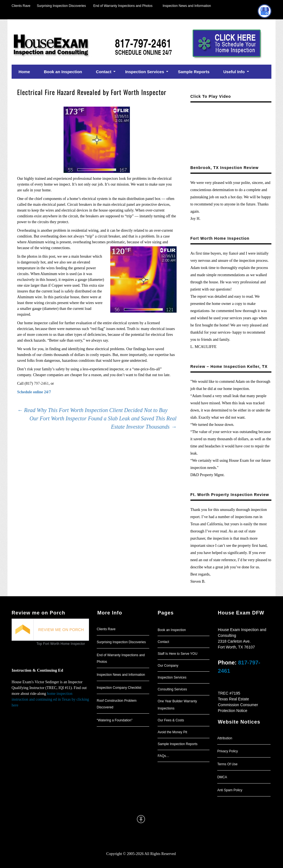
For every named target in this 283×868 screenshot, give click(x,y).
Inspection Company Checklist (119, 688)
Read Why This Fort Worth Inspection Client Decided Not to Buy (92, 410)
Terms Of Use (227, 764)
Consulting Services (172, 689)
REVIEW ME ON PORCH (61, 629)
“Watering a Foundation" (114, 720)
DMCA (222, 777)
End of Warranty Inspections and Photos (124, 6)
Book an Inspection (172, 630)
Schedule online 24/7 (34, 392)
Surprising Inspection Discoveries (58, 6)
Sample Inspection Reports (177, 744)
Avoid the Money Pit (172, 732)
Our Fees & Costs (171, 720)
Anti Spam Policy (229, 790)
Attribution (224, 738)
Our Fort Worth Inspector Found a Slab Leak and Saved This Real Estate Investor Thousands (103, 422)
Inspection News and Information (187, 6)
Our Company (168, 666)
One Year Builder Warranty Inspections (177, 704)
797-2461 (41, 383)
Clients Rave (21, 6)
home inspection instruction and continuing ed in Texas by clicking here (50, 699)
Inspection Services (172, 677)
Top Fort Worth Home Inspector (60, 644)
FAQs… (163, 756)
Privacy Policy (227, 751)
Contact (163, 642)
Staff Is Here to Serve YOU (177, 654)
